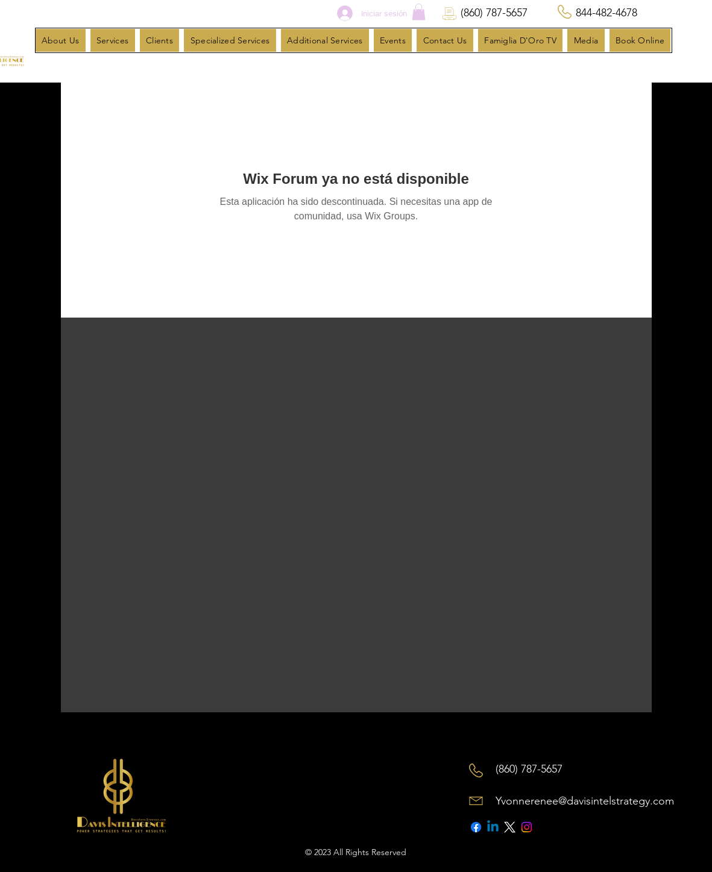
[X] (510, 827)
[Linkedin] (493, 827)
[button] (419, 12)
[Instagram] (527, 827)
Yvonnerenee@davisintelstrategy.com (585, 801)
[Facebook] (476, 827)
